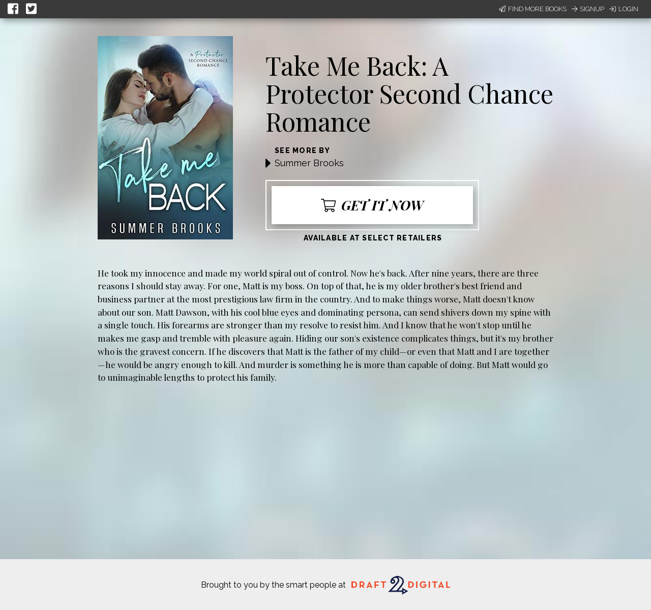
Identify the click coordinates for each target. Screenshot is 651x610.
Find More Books (533, 9)
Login (623, 9)
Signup (588, 9)
